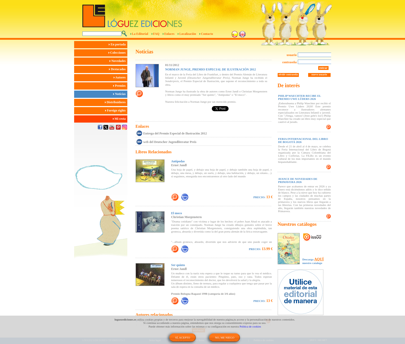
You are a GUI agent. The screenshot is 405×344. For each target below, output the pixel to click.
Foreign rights (116, 110)
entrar (323, 68)
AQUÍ (319, 259)
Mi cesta (120, 119)
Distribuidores (116, 102)
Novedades (118, 61)
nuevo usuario (319, 74)
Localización (187, 34)
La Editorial (140, 34)
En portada (118, 44)
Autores (120, 77)
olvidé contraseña (288, 74)
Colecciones (117, 52)
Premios (120, 85)
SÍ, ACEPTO (182, 337)
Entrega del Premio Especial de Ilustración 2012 (175, 133)
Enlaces (169, 34)
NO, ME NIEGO (224, 337)
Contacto (207, 34)
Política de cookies (250, 326)
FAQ (156, 34)
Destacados (118, 69)
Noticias (120, 94)
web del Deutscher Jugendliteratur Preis (170, 142)
